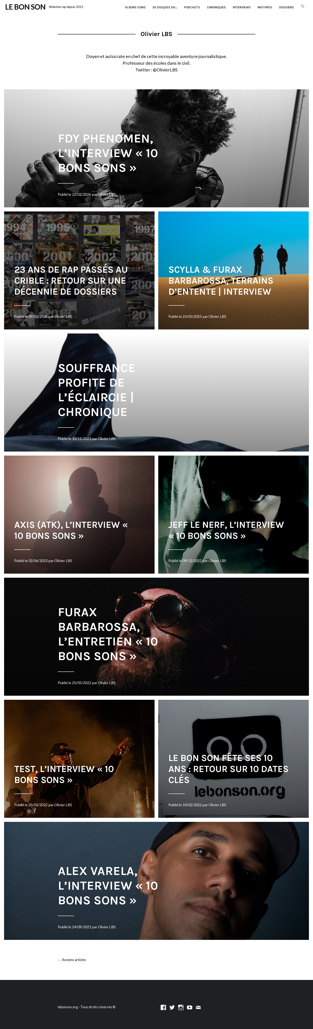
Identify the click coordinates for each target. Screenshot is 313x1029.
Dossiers (286, 7)
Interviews (242, 7)
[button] (303, 6)
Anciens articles (72, 960)
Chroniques (216, 7)
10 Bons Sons (135, 7)
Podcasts (192, 7)
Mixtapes (265, 7)
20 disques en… (165, 7)
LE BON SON (25, 6)
